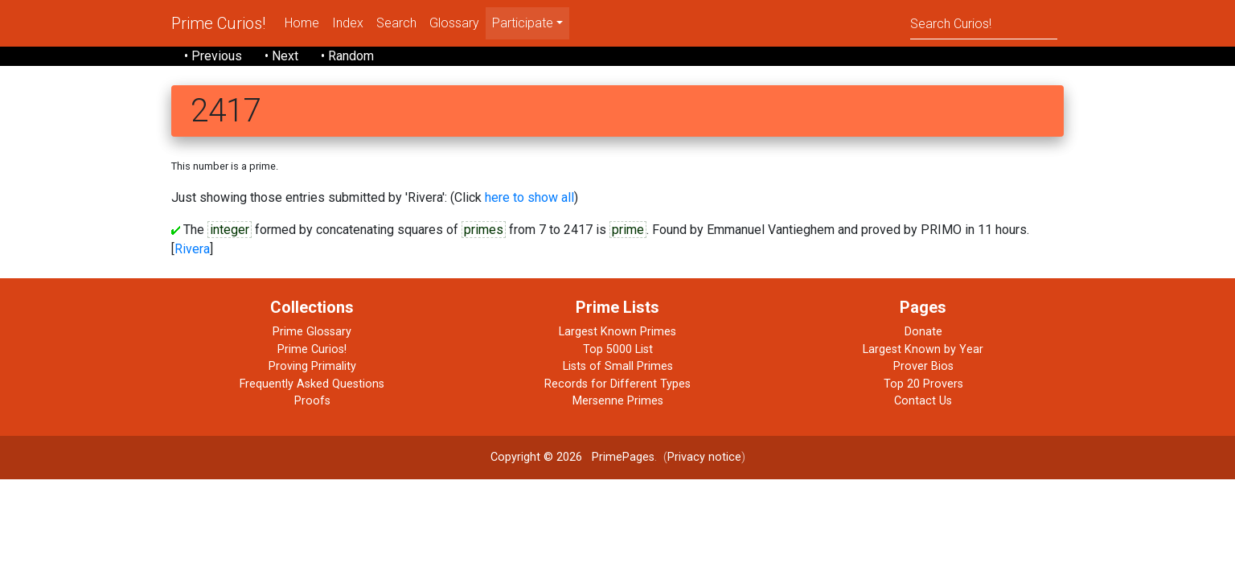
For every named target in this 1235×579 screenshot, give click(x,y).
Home (302, 23)
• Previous (213, 56)
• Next (281, 56)
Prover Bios (923, 366)
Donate (923, 332)
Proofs (312, 401)
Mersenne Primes (617, 401)
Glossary (454, 23)
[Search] (983, 22)
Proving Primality (312, 366)
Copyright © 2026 (536, 457)
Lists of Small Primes (618, 366)
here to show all (529, 197)
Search (396, 23)
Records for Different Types (617, 384)
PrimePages (623, 457)
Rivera (192, 249)
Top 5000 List (618, 349)
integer (229, 229)
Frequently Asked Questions (312, 384)
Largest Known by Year (923, 349)
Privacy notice (704, 457)
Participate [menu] (522, 23)
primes (483, 229)
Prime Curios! (218, 23)
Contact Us (923, 401)
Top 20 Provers (923, 384)
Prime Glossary (312, 332)
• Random (347, 56)
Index (347, 23)
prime (628, 229)
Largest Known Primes (617, 332)
